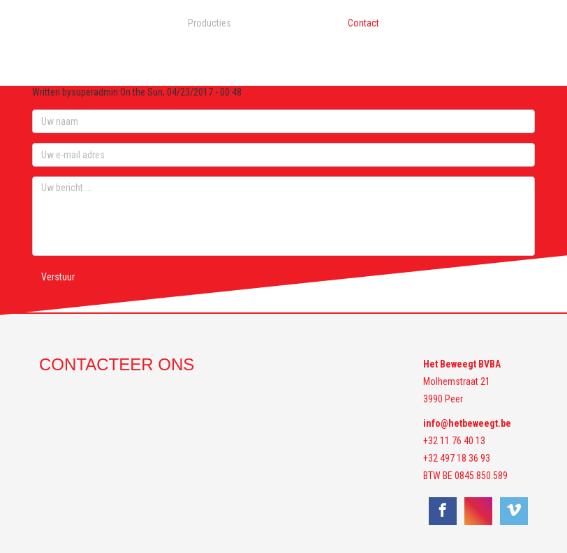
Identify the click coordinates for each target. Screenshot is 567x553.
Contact (363, 23)
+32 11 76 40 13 (454, 440)
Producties (209, 23)
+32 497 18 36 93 (456, 458)
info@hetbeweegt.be (467, 423)
